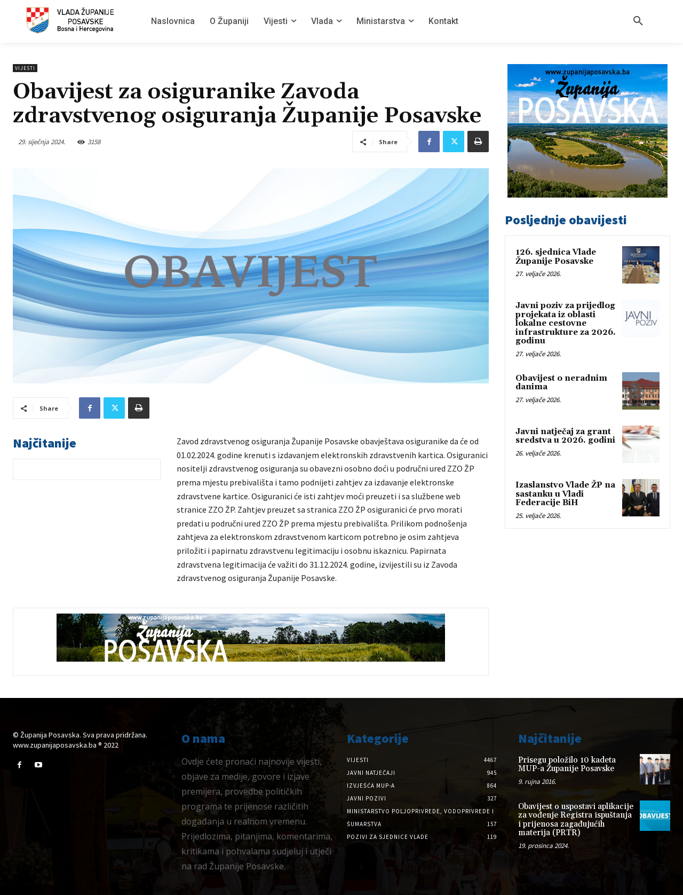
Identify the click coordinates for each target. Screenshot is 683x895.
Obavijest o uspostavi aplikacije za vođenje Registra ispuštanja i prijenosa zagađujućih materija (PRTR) (575, 820)
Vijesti (25, 68)
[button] (638, 21)
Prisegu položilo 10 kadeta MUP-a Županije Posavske (567, 764)
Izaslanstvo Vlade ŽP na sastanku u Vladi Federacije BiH (565, 494)
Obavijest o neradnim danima (561, 382)
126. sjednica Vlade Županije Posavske (555, 256)
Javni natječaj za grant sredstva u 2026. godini (565, 436)
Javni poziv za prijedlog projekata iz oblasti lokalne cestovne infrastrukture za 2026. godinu (565, 323)
